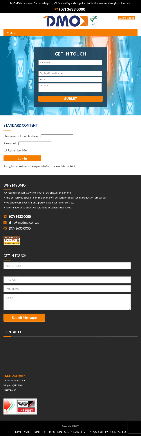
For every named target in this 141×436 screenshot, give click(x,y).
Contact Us (118, 431)
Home (18, 431)
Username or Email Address (20, 136)
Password (9, 143)
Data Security (98, 431)
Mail (27, 431)
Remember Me (15, 150)
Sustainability (74, 431)
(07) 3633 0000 (72, 9)
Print (37, 431)
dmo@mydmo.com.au (24, 222)
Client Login (126, 17)
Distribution (52, 431)
